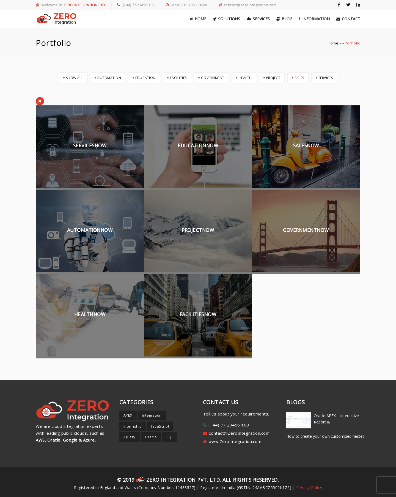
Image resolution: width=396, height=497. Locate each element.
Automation (109, 77)
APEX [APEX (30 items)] (128, 415)
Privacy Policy (309, 487)
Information (314, 18)
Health (245, 77)
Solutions (226, 18)
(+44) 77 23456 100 (228, 425)
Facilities (178, 77)
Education (145, 77)
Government (212, 77)
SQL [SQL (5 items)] (170, 436)
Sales (299, 77)
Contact (348, 18)
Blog (284, 18)
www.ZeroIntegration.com (235, 441)
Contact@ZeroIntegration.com (239, 433)
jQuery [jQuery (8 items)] (129, 436)
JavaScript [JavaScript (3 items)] (160, 426)
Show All (74, 77)
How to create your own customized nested (325, 436)
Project (273, 77)
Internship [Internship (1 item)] (132, 426)
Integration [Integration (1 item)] (152, 415)
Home (197, 18)
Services (258, 18)
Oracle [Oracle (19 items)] (151, 436)
